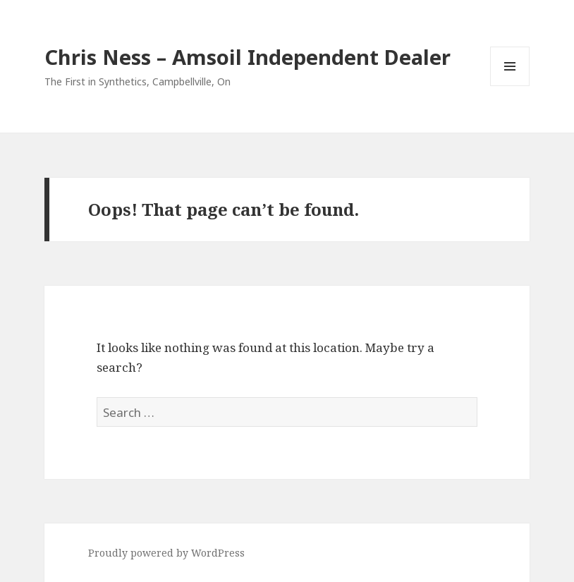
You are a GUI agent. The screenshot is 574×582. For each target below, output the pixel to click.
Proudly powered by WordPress (166, 552)
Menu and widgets (510, 85)
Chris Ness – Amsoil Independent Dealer (247, 57)
